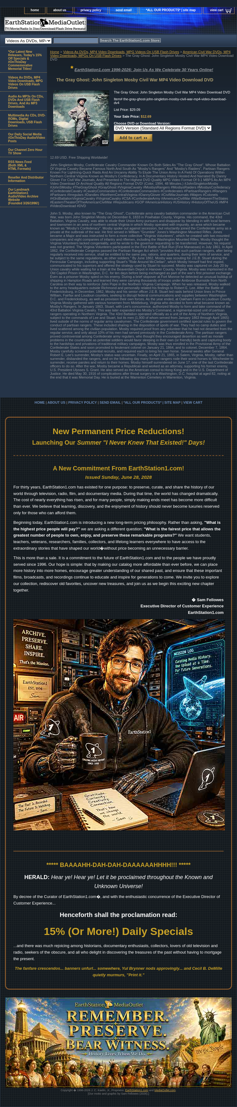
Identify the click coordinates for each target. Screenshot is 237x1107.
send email (124, 10)
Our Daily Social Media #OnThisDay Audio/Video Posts (26, 138)
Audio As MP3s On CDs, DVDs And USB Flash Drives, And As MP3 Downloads (26, 101)
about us (59, 10)
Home (54, 52)
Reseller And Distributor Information (26, 179)
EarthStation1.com (136, 1090)
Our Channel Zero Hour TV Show (25, 151)
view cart (216, 10)
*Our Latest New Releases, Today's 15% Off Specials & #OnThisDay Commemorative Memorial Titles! (25, 60)
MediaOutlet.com (165, 1090)
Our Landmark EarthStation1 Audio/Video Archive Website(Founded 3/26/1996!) (23, 196)
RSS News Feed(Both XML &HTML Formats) (20, 165)
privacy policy (91, 10)
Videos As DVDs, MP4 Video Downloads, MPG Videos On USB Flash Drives (121, 52)
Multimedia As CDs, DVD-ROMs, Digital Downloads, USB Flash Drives (26, 120)
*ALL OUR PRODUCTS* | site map (171, 10)
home (35, 10)
